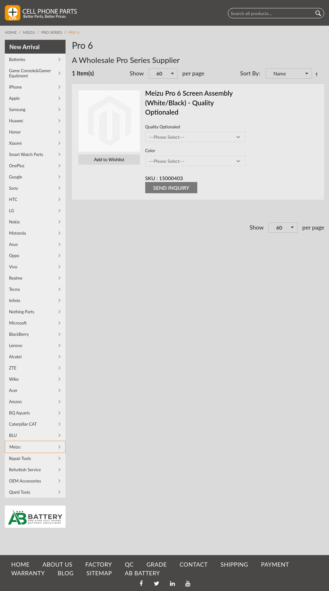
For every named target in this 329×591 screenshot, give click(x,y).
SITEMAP (99, 573)
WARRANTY (28, 573)
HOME (20, 564)
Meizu (29, 32)
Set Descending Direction (318, 74)
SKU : (151, 178)
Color (150, 150)
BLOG (66, 573)
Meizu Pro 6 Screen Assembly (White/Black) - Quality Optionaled (189, 102)
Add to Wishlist (109, 159)
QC (129, 564)
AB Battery (142, 573)
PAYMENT (275, 564)
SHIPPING (234, 564)
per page (193, 73)
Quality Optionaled (162, 126)
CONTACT (194, 564)
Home (11, 32)
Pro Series (51, 32)
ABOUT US (57, 564)
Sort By (249, 73)
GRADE (157, 564)
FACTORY (98, 564)
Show (137, 73)
